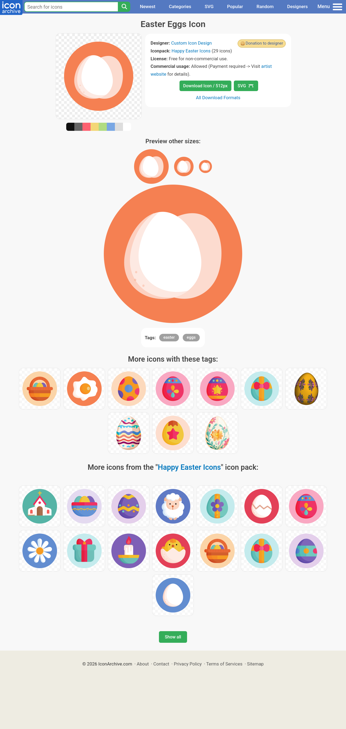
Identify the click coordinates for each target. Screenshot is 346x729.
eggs (191, 337)
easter (169, 337)
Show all (173, 637)
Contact (161, 664)
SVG (209, 6)
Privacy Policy (188, 664)
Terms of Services (224, 664)
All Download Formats (218, 97)
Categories (180, 6)
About (143, 664)
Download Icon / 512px (205, 85)
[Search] (124, 7)
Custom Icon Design (191, 43)
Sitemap (255, 664)
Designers (297, 6)
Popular (235, 6)
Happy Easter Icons (191, 51)
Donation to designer (264, 43)
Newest (147, 6)
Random (265, 6)
